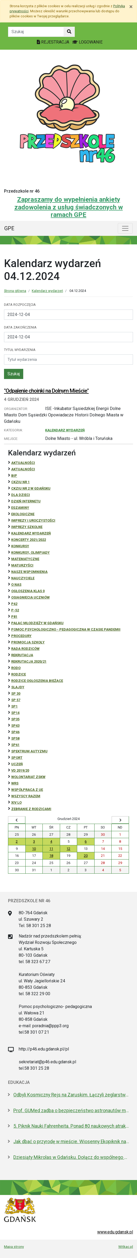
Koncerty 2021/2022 (28, 540)
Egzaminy (20, 508)
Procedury (21, 636)
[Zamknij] (131, 6)
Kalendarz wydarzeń (47, 291)
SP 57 (15, 700)
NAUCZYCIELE (22, 578)
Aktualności (23, 463)
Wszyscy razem (25, 796)
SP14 (15, 713)
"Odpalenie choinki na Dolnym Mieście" (46, 391)
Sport (16, 758)
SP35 (15, 719)
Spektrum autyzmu (29, 751)
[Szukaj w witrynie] (69, 32)
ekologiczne (22, 514)
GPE (9, 228)
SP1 (14, 706)
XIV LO (16, 802)
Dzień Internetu (26, 501)
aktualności (23, 469)
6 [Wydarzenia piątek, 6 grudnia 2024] (86, 841)
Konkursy (20, 546)
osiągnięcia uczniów (30, 597)
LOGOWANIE (87, 42)
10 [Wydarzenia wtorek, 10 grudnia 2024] (34, 849)
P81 (14, 617)
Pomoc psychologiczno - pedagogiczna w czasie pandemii (65, 629)
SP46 (15, 732)
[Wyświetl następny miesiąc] (120, 820)
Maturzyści (22, 565)
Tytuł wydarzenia (20, 350)
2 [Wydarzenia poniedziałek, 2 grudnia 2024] (17, 841)
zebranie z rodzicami (31, 809)
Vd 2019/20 (20, 770)
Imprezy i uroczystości (33, 520)
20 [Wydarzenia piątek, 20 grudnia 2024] (86, 856)
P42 (14, 604)
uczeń (17, 764)
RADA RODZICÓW (25, 649)
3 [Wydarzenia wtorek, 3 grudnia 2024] (34, 841)
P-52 (15, 610)
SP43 (15, 726)
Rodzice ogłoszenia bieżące (37, 681)
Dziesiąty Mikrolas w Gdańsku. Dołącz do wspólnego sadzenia (71, 1157)
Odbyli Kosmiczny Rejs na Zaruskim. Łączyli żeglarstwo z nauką (71, 1094)
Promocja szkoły (28, 642)
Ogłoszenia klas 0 (28, 591)
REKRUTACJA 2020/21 (28, 661)
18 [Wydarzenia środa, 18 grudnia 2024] (51, 856)
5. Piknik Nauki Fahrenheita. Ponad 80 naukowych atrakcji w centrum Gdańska (71, 1126)
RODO (16, 668)
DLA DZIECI (20, 495)
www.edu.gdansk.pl (115, 1231)
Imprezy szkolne (26, 527)
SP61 (15, 745)
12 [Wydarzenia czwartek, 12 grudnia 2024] (68, 849)
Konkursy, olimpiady (30, 552)
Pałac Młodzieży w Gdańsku (37, 623)
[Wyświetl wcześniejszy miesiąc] (16, 820)
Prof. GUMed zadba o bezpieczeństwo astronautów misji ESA (71, 1110)
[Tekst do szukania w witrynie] (36, 32)
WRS (14, 783)
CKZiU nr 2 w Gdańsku (30, 488)
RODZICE (18, 674)
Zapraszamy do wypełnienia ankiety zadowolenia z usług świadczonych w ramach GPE (68, 207)
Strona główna (15, 291)
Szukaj (13, 373)
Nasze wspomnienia (29, 572)
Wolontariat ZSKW (28, 777)
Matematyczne (25, 559)
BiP (14, 476)
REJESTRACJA (53, 42)
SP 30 (15, 693)
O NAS (16, 585)
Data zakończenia (20, 327)
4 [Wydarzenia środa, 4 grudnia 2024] (51, 841)
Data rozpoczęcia (20, 305)
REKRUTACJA (22, 655)
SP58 (15, 738)
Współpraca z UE (27, 790)
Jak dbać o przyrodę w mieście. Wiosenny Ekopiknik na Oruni (71, 1141)
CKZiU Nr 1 (20, 482)
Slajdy (17, 687)
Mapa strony (14, 1246)
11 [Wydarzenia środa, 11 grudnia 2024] (51, 849)
